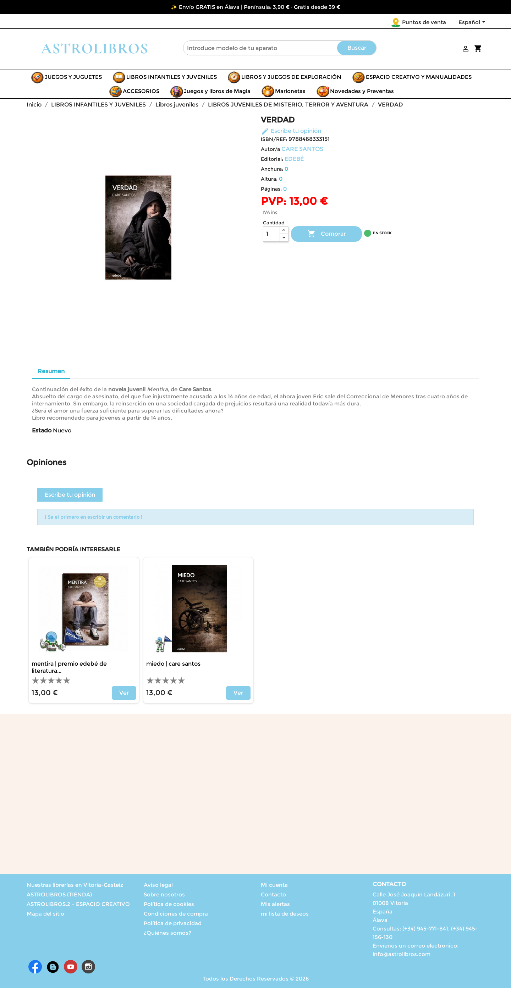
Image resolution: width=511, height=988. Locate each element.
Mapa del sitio (45, 913)
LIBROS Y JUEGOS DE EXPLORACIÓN (291, 76)
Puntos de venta (424, 22)
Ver (124, 692)
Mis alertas (275, 904)
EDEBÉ (294, 158)
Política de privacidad (173, 923)
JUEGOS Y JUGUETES (73, 76)
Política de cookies (169, 904)
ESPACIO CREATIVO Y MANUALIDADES (419, 76)
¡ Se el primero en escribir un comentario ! (93, 517)
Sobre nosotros (164, 894)
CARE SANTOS (302, 149)
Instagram (88, 966)
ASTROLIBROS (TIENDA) (59, 894)
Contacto (273, 894)
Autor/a (270, 149)
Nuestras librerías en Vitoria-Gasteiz (75, 884)
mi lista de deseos (285, 913)
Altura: (269, 179)
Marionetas (290, 91)
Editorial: (272, 159)
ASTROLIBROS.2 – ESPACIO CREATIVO (78, 904)
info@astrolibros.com (401, 954)
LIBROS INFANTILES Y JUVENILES (171, 76)
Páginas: (271, 189)
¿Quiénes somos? (167, 932)
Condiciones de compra (176, 913)
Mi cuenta (274, 884)
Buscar (356, 47)
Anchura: (272, 169)
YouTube (70, 966)
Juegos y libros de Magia (217, 91)
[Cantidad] (271, 234)
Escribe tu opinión (291, 130)
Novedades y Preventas (362, 91)
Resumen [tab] (51, 371)
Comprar (326, 234)
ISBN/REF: (274, 139)
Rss (53, 966)
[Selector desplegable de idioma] (473, 22)
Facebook (35, 966)
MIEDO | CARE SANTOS (173, 663)
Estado (41, 430)
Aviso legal (158, 884)
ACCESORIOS (141, 91)
